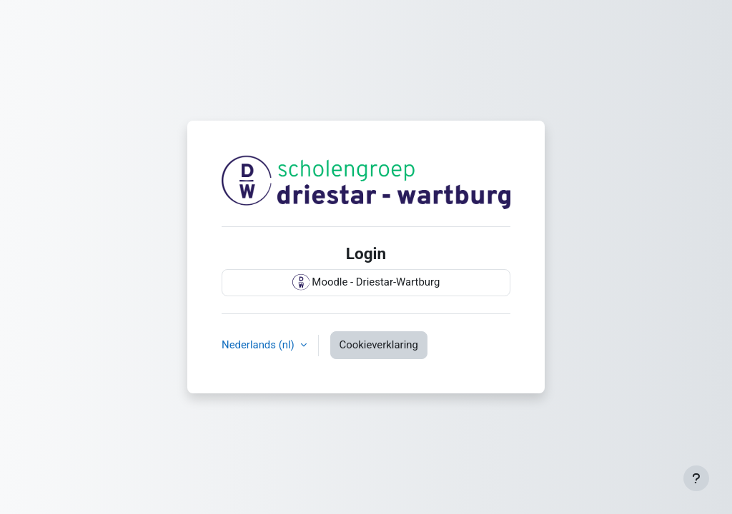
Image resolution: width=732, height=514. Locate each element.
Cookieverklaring (379, 344)
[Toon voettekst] (696, 478)
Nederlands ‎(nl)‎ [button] (259, 344)
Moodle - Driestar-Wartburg (366, 282)
